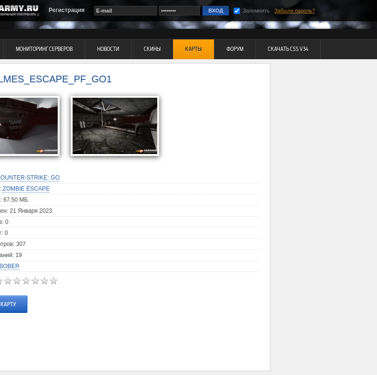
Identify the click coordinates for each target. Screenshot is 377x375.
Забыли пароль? (295, 10)
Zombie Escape (26, 188)
